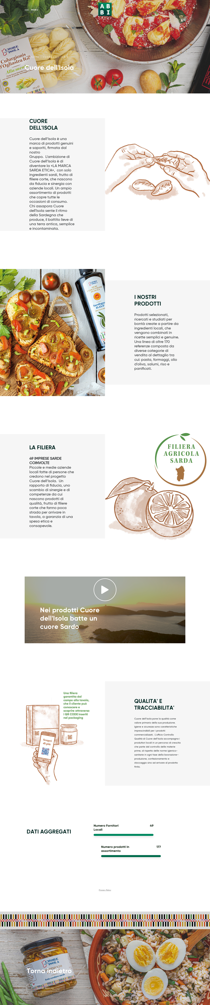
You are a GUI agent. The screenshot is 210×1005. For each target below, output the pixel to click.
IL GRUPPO (32, 57)
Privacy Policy (105, 890)
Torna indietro (45, 988)
